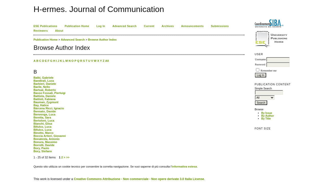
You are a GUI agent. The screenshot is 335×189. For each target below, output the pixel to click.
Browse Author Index (102, 39)
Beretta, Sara (42, 117)
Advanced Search (124, 26)
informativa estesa (184, 166)
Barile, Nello (41, 86)
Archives (168, 26)
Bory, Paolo (41, 148)
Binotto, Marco (43, 132)
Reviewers (40, 30)
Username (260, 59)
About (59, 30)
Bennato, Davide (44, 111)
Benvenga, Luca (44, 114)
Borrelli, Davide (43, 145)
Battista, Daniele (44, 96)
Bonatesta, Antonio (46, 138)
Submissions (220, 26)
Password (260, 64)
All (107, 60)
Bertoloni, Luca (43, 120)
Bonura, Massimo (45, 142)
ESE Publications (45, 26)
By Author (267, 115)
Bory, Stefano (42, 151)
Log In (100, 26)
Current (149, 26)
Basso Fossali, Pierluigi (49, 92)
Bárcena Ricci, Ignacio (48, 108)
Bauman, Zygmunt (45, 102)
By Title (266, 118)
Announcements (192, 26)
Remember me (268, 70)
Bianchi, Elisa (42, 123)
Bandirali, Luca (43, 80)
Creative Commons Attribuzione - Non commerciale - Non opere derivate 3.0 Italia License (139, 179)
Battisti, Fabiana (44, 99)
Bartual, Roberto (44, 89)
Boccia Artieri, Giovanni (49, 135)
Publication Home (77, 26)
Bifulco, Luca (42, 126)
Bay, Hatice (41, 105)
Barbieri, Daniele (44, 83)
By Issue (266, 113)
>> (67, 157)
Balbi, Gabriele (43, 77)
